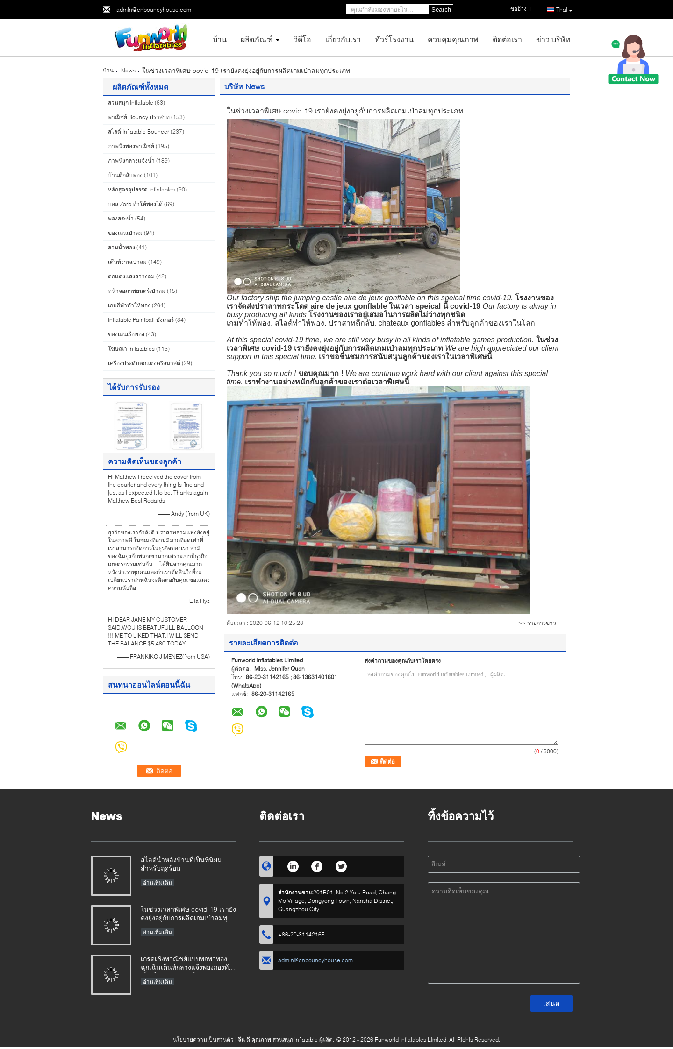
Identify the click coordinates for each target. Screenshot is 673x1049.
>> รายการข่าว (537, 622)
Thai (564, 10)
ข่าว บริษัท (553, 39)
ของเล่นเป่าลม (125, 232)
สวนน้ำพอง (121, 247)
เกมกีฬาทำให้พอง (129, 305)
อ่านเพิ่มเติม (157, 882)
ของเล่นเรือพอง (126, 334)
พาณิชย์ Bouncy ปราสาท (139, 116)
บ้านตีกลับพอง (125, 174)
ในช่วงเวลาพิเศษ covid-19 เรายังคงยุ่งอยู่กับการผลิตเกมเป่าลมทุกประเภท (188, 914)
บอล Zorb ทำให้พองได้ (135, 203)
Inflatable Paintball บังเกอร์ (141, 319)
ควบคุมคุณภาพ (453, 39)
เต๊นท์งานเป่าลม (127, 261)
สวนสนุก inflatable (130, 102)
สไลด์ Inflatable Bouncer (138, 131)
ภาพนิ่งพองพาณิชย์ (131, 145)
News (128, 70)
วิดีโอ (302, 39)
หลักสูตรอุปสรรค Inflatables (141, 189)
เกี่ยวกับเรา (343, 39)
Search (441, 9)
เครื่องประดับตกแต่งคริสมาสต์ (144, 363)
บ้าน (220, 39)
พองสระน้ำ (121, 218)
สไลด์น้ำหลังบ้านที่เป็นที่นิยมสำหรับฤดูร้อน (181, 864)
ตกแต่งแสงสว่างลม (131, 276)
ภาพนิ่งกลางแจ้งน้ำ (131, 160)
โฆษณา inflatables (131, 348)
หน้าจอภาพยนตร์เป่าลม (136, 290)
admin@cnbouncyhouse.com (153, 9)
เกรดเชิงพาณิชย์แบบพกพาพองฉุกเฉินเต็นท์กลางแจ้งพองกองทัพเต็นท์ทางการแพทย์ (187, 964)
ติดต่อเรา (507, 39)
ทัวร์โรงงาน (394, 39)
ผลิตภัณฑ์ (256, 39)
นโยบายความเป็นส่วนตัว (203, 1039)
